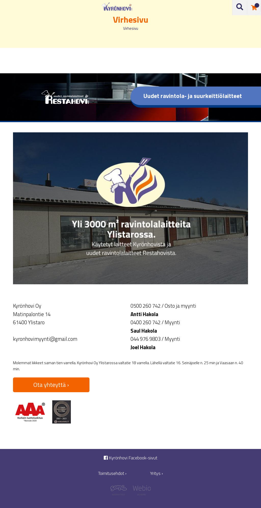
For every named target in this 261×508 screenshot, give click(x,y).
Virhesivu (130, 28)
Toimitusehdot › (112, 473)
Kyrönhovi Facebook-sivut (130, 457)
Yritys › (156, 473)
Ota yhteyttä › (51, 384)
